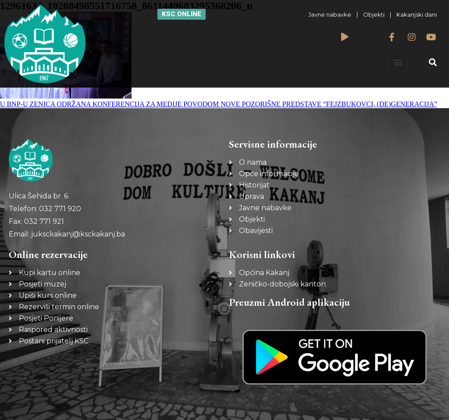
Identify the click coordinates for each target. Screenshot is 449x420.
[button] (398, 62)
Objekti (374, 14)
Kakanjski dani (416, 14)
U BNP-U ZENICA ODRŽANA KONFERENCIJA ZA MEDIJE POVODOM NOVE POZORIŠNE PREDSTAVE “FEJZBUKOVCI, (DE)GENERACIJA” (218, 104)
